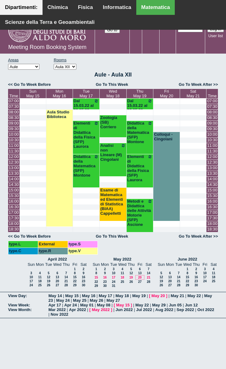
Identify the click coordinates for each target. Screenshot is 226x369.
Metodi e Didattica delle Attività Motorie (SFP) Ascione (139, 213)
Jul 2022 (144, 309)
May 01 (86, 305)
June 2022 (187, 259)
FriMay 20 (166, 93)
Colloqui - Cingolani (163, 136)
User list (215, 35)
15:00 (14, 190)
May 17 (105, 295)
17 (31, 281)
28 (66, 285)
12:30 (14, 162)
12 (48, 277)
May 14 (55, 295)
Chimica (57, 7)
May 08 (103, 305)
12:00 (14, 156)
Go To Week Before (32, 84)
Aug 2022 (164, 309)
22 (74, 281)
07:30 (14, 106)
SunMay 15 (32, 93)
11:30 (14, 151)
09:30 (14, 128)
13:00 (14, 167)
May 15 (72, 295)
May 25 (79, 300)
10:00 (14, 134)
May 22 (194, 295)
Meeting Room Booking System (47, 47)
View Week (18, 305)
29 (74, 285)
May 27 (113, 300)
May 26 (96, 300)
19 (48, 281)
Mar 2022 (57, 309)
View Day (17, 295)
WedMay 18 (113, 93)
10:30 (14, 140)
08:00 (14, 112)
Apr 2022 (77, 309)
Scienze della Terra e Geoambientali (50, 22)
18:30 (14, 229)
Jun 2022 (124, 309)
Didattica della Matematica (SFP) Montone (139, 132)
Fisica (85, 7)
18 (40, 281)
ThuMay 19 (140, 93)
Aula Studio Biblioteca (58, 114)
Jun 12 (191, 305)
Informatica (117, 7)
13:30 (14, 173)
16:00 (14, 201)
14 (66, 277)
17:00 (14, 212)
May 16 (88, 295)
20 (57, 281)
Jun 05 (175, 305)
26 (48, 285)
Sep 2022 (185, 309)
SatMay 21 (193, 93)
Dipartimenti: (21, 7)
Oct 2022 (205, 309)
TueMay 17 (86, 93)
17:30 (14, 218)
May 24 (63, 300)
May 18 (122, 295)
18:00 (14, 223)
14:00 (14, 179)
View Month (19, 309)
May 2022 (122, 259)
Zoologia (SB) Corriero (108, 122)
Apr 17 (54, 305)
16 (83, 277)
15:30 (14, 195)
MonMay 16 (59, 93)
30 (83, 285)
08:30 (14, 117)
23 (83, 281)
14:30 (14, 184)
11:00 (14, 145)
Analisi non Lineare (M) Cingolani (112, 152)
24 (31, 285)
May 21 (177, 295)
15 (74, 277)
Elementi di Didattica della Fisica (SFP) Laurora (86, 135)
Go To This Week (112, 84)
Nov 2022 (59, 314)
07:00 (14, 101)
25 (40, 285)
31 (113, 286)
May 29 (158, 305)
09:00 (14, 123)
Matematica (155, 7)
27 (57, 285)
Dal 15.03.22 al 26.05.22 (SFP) (86, 108)
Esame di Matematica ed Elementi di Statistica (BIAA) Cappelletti (111, 202)
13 (57, 277)
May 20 (158, 295)
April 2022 (57, 259)
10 (31, 277)
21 (66, 281)
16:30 (14, 206)
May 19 (139, 295)
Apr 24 (70, 305)
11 (40, 277)
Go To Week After (195, 84)
